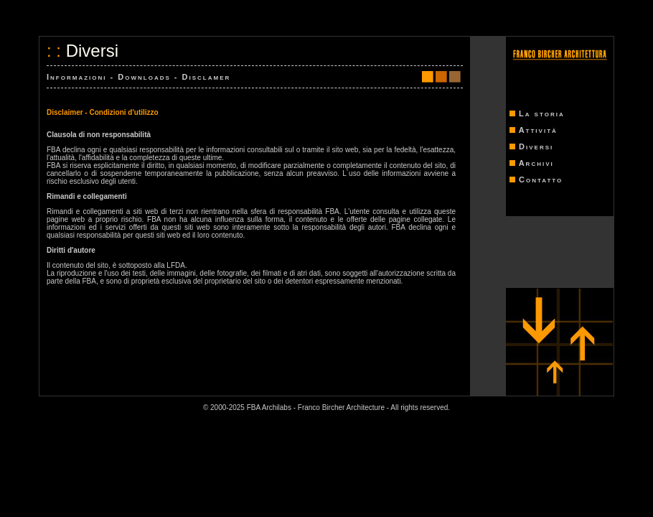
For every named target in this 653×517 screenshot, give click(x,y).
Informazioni (77, 77)
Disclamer (206, 77)
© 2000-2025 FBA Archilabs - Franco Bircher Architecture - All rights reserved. (326, 407)
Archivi (536, 163)
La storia (542, 113)
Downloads (144, 77)
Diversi (536, 146)
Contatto (541, 179)
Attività (538, 130)
